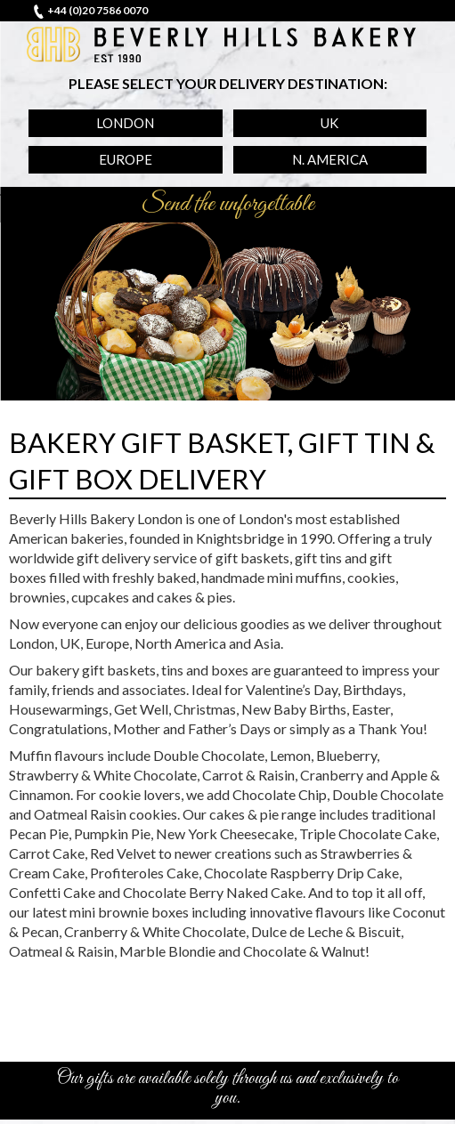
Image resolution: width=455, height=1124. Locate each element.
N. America (330, 159)
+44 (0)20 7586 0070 (97, 10)
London (125, 123)
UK (329, 123)
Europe (125, 159)
